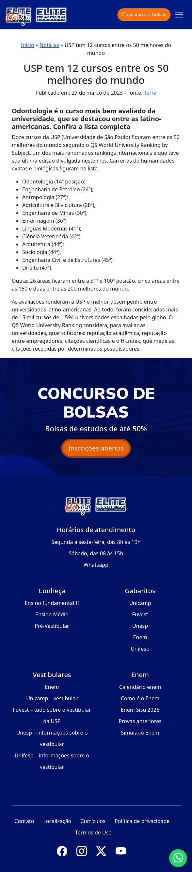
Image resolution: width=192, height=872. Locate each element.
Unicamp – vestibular (52, 698)
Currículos (92, 821)
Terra (150, 92)
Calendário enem (140, 686)
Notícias (49, 45)
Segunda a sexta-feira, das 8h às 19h (95, 542)
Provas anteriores (140, 721)
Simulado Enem (140, 732)
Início (27, 45)
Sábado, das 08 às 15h (96, 553)
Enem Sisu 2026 (140, 709)
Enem (140, 637)
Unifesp (140, 648)
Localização (57, 821)
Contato (24, 821)
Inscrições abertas (96, 448)
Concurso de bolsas (144, 14)
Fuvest (140, 614)
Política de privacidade (142, 821)
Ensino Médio (52, 614)
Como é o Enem (140, 698)
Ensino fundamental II (52, 603)
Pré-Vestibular (52, 625)
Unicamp (140, 603)
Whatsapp (96, 564)
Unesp (140, 625)
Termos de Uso (93, 832)
